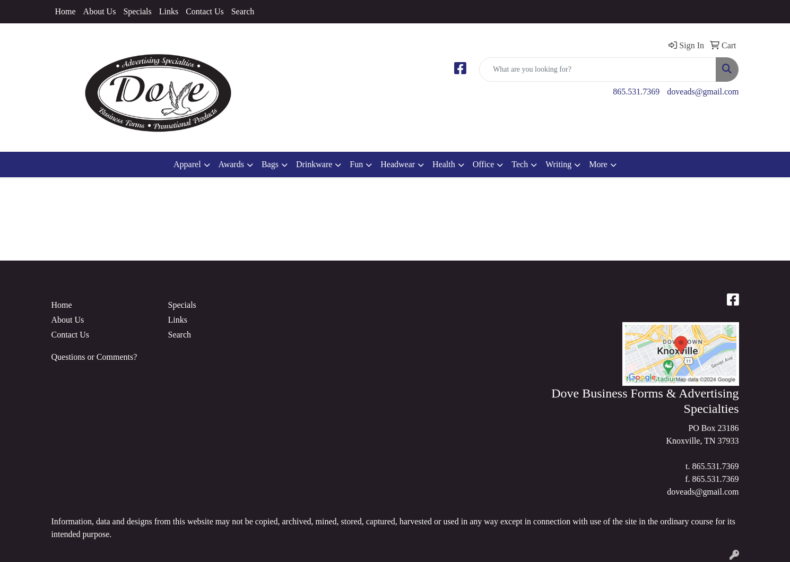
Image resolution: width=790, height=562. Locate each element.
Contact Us (205, 11)
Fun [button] (356, 164)
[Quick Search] (597, 69)
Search (243, 11)
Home (65, 11)
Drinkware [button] (314, 164)
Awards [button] (231, 164)
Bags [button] (270, 164)
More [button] (598, 164)
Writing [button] (558, 164)
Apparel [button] (187, 164)
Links (168, 11)
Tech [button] (519, 164)
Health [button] (443, 164)
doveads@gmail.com (703, 91)
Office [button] (483, 164)
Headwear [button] (397, 164)
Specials (137, 11)
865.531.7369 (636, 91)
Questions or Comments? (94, 356)
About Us (99, 11)
